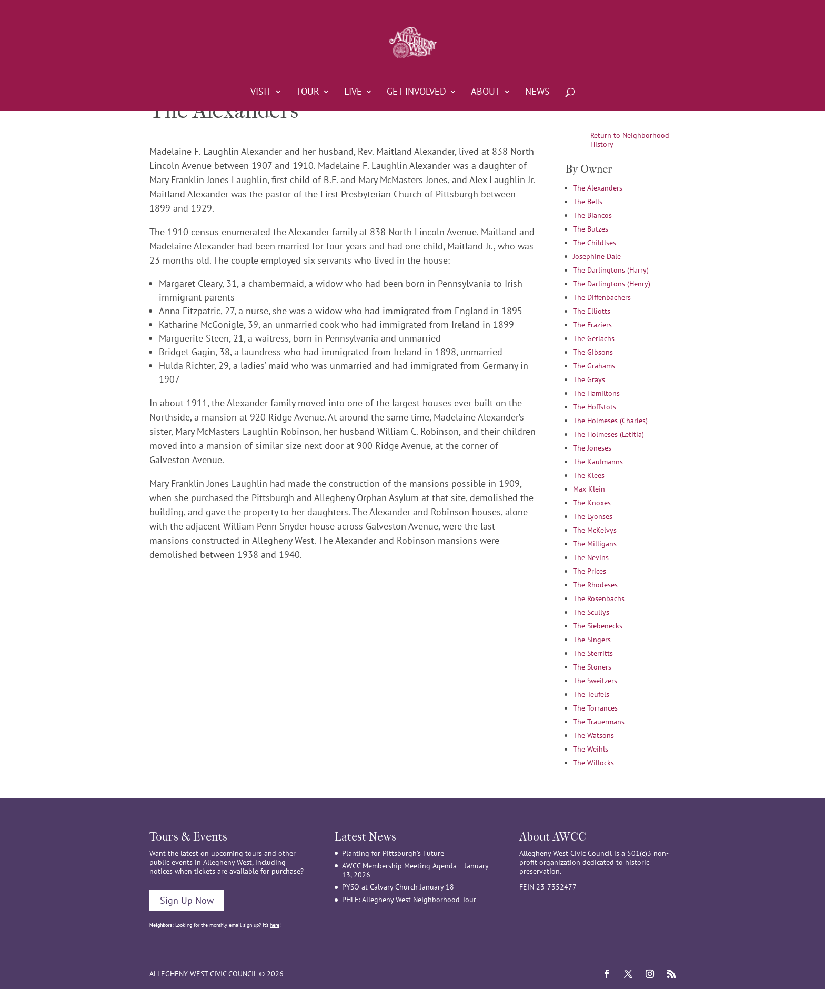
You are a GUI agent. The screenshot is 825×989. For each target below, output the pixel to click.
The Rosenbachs (599, 598)
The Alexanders (597, 188)
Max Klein (589, 489)
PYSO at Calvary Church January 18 (398, 887)
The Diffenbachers (602, 297)
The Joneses (592, 448)
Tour (307, 92)
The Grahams (594, 366)
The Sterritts (593, 653)
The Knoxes (592, 502)
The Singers (592, 639)
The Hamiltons (596, 393)
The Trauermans (599, 721)
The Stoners (592, 667)
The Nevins (591, 557)
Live (353, 92)
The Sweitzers (595, 680)
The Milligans (595, 543)
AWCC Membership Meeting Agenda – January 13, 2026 (415, 870)
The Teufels (591, 694)
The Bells (587, 201)
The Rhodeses (595, 585)
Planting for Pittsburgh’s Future (393, 853)
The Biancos (592, 215)
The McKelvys (595, 530)
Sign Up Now (187, 900)
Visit (260, 92)
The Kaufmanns (598, 461)
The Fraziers (592, 324)
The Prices (589, 571)
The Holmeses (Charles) (610, 420)
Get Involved (416, 92)
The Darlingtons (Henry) (611, 283)
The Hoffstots (594, 407)
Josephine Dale (597, 256)
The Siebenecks (597, 626)
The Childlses (594, 242)
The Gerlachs (594, 338)
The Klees (589, 475)
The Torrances (595, 708)
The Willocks (593, 762)
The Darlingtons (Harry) (611, 270)
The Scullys (591, 612)
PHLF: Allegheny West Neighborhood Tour (409, 899)
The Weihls (590, 749)
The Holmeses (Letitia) (608, 434)
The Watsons (593, 735)
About (485, 92)
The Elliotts (591, 311)
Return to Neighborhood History (629, 140)
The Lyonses (592, 516)
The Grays (589, 379)
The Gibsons (593, 352)
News (537, 92)
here (274, 925)
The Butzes (590, 229)
